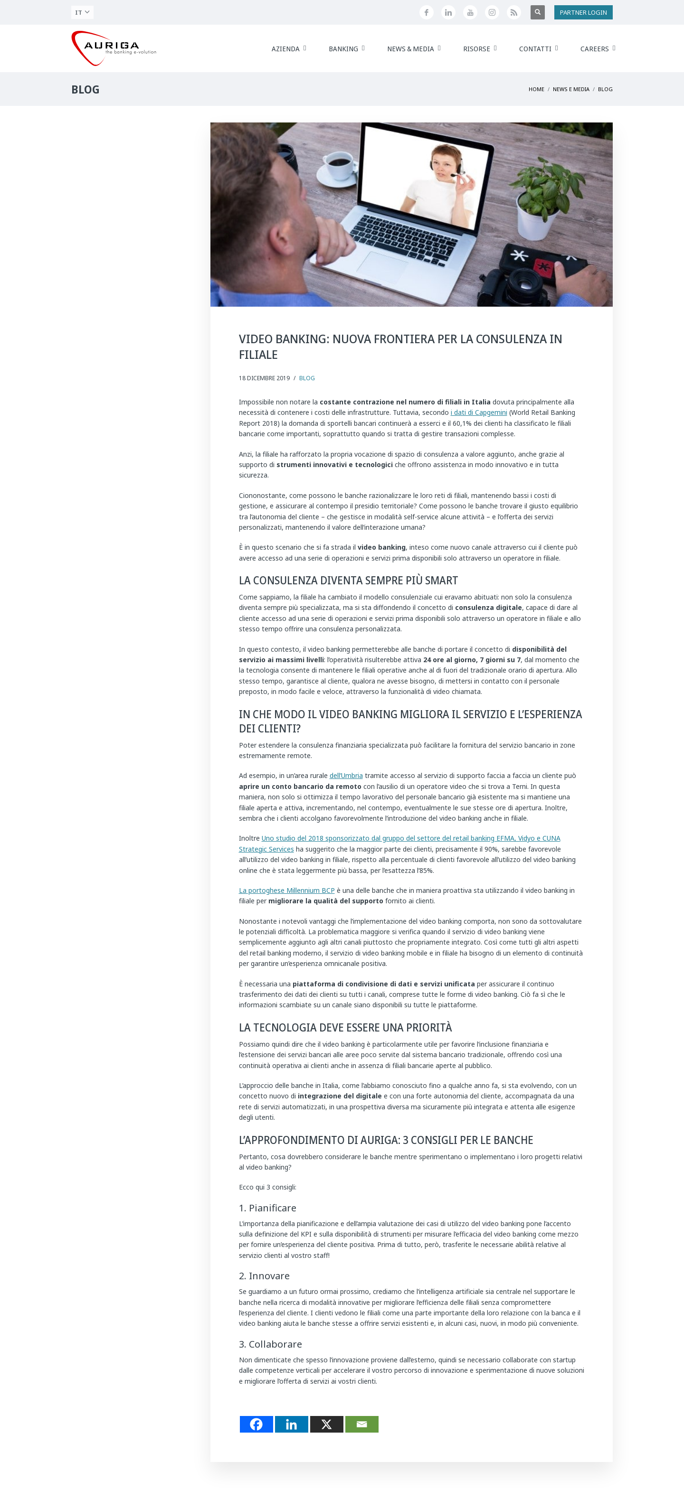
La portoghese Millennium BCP (287, 890)
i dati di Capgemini (479, 412)
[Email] (362, 1424)
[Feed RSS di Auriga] (514, 12)
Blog (307, 378)
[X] (326, 1424)
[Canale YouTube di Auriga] (470, 12)
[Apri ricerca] (538, 12)
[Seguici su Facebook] (426, 12)
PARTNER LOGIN (583, 12)
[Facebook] (256, 1424)
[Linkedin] (291, 1424)
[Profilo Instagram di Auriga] (492, 12)
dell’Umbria (346, 775)
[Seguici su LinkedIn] (448, 12)
